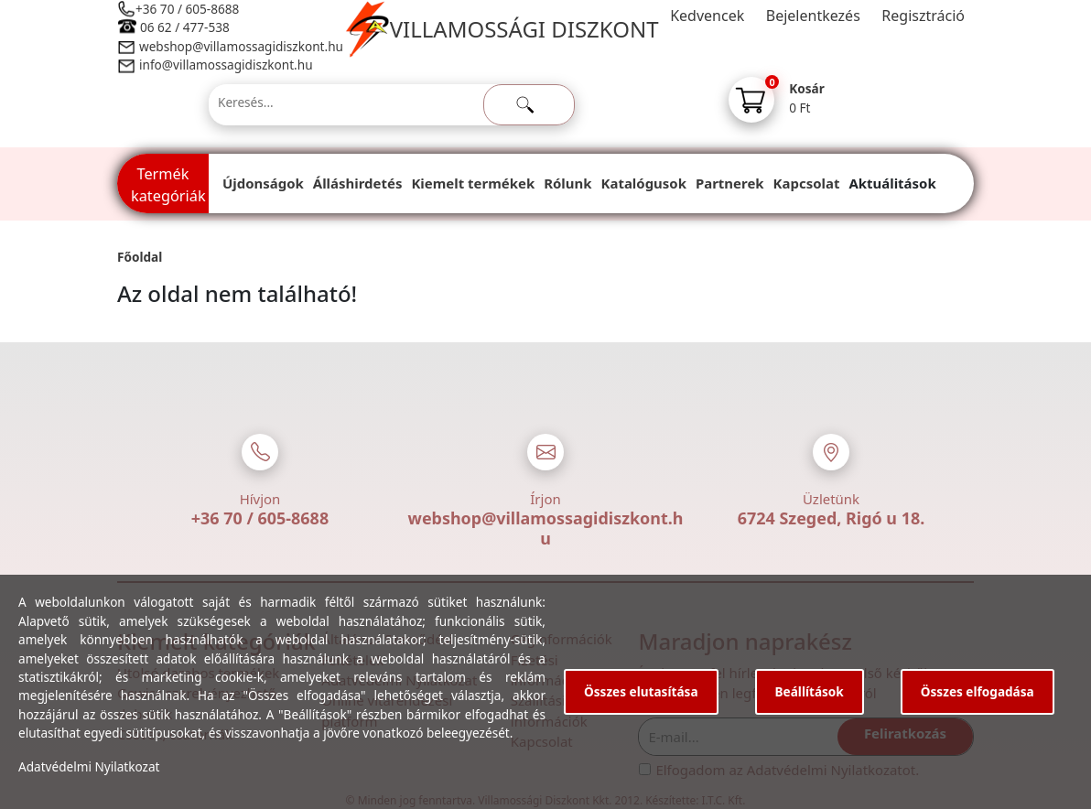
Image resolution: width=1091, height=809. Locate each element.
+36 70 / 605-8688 (187, 8)
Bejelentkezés (813, 15)
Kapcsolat (806, 183)
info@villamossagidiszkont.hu (226, 64)
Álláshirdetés (358, 183)
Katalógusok (643, 183)
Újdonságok (263, 183)
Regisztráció (923, 15)
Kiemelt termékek (473, 183)
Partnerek (730, 183)
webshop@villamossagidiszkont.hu (240, 46)
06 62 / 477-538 (185, 27)
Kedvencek (707, 15)
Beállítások (809, 691)
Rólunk (567, 183)
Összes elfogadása (977, 691)
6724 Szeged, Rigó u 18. (831, 518)
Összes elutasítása (641, 691)
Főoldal (139, 256)
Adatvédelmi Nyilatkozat (89, 766)
